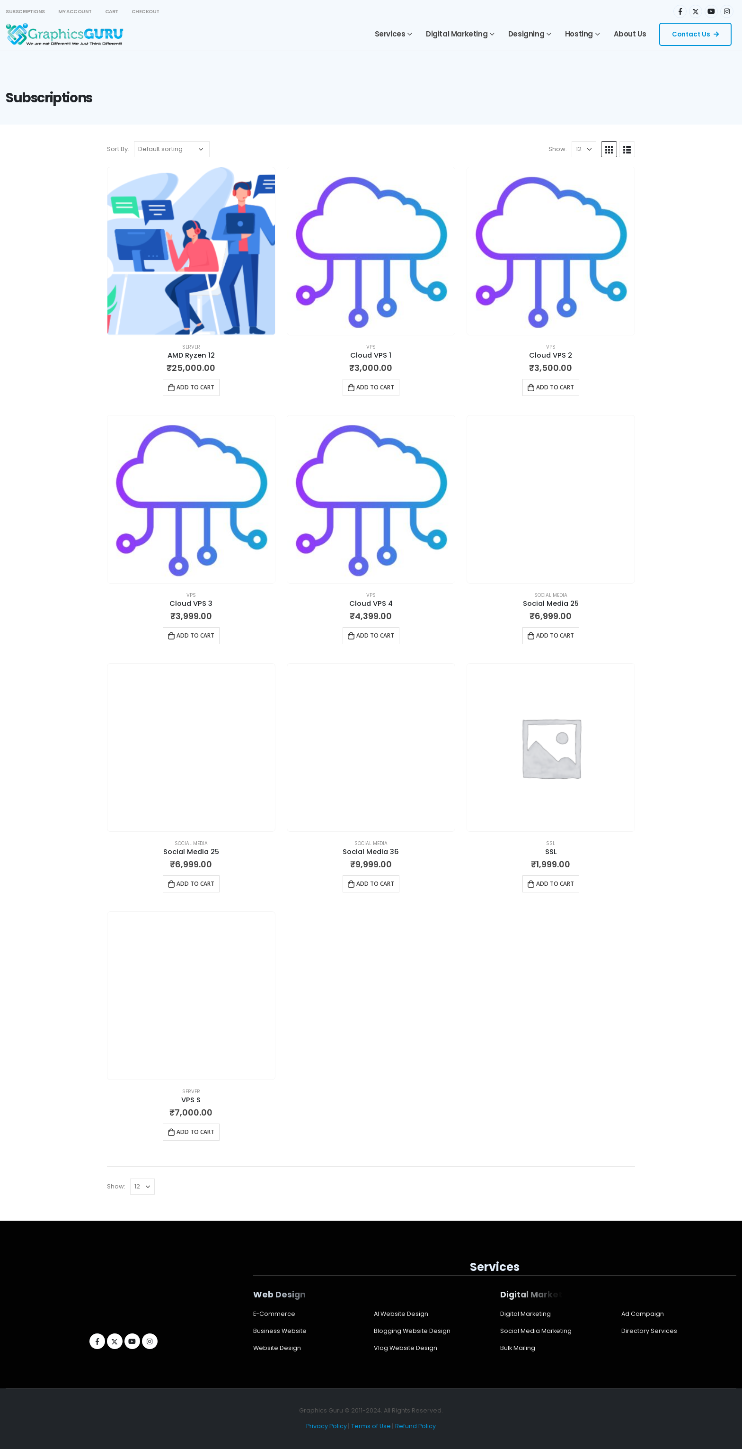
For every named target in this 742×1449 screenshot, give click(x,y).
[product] (191, 251)
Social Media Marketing (536, 1331)
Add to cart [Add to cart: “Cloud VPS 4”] (375, 635)
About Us (630, 34)
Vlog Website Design (405, 1348)
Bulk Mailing (517, 1348)
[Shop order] (172, 149)
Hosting (579, 34)
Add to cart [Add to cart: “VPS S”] (195, 1132)
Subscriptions (25, 11)
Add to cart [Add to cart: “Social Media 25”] (555, 635)
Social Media (550, 595)
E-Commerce (274, 1314)
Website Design (277, 1348)
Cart (111, 11)
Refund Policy (415, 1426)
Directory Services (649, 1331)
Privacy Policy (326, 1426)
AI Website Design (401, 1314)
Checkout (145, 11)
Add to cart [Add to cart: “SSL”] (555, 884)
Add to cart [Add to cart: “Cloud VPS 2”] (555, 387)
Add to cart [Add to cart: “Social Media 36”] (375, 884)
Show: (557, 148)
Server (191, 347)
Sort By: (118, 148)
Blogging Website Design (412, 1331)
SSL (550, 843)
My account (75, 11)
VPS (371, 347)
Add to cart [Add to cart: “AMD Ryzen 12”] (195, 387)
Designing (526, 34)
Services (390, 34)
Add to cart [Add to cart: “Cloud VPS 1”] (375, 387)
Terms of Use (371, 1426)
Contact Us (695, 34)
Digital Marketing (456, 34)
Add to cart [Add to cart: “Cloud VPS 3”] (195, 635)
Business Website (280, 1331)
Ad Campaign (642, 1314)
